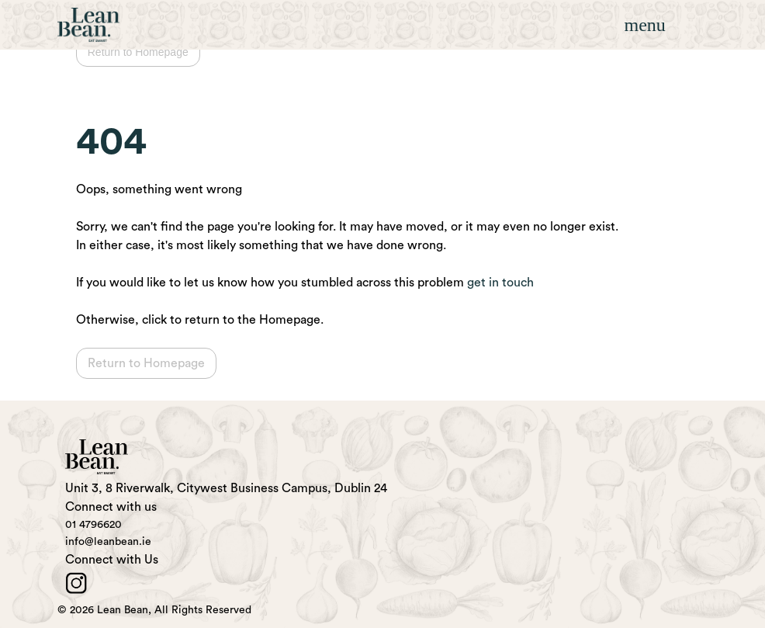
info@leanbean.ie (108, 541)
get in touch (500, 282)
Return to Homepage (138, 52)
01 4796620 (93, 524)
